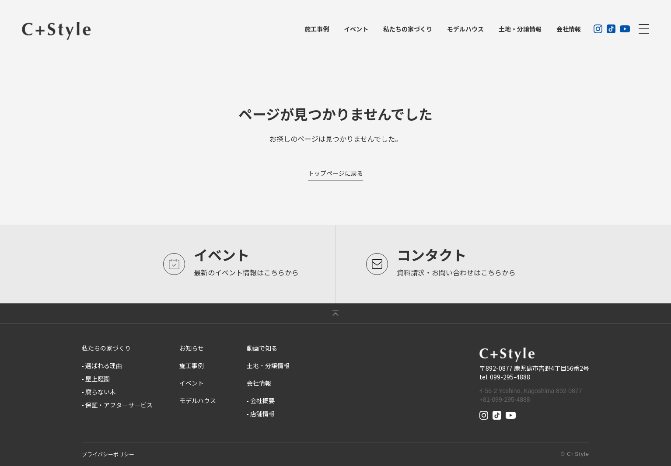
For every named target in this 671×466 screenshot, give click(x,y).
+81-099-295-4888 (504, 399)
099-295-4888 (510, 376)
